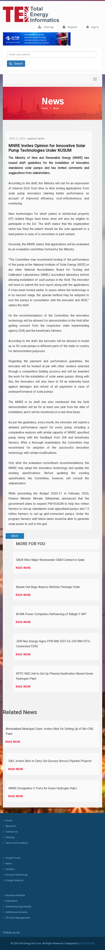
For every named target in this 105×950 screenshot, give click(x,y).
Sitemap (46, 27)
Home (44, 108)
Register (70, 27)
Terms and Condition (17, 842)
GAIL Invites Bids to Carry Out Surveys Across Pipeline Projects (50, 761)
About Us (11, 826)
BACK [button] (14, 536)
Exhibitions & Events (16, 912)
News (56, 108)
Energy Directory (14, 880)
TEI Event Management (18, 917)
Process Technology (17, 874)
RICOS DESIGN (86, 943)
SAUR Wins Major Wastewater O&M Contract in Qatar (50, 560)
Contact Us (12, 831)
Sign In (92, 27)
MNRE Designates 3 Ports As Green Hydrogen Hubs (42, 788)
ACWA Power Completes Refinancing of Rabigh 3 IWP (51, 614)
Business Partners (15, 895)
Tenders (10, 869)
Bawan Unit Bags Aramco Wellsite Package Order (48, 587)
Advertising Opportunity (18, 906)
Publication (12, 900)
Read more (23, 567)
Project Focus (13, 857)
